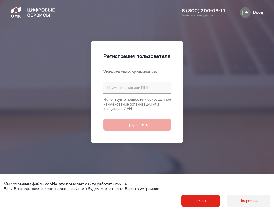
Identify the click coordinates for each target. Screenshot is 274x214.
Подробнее (249, 200)
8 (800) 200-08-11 (204, 10)
